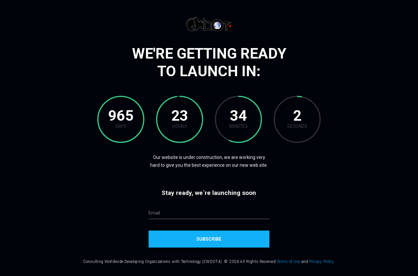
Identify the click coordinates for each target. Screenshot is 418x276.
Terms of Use (288, 261)
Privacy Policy (321, 261)
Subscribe (208, 239)
